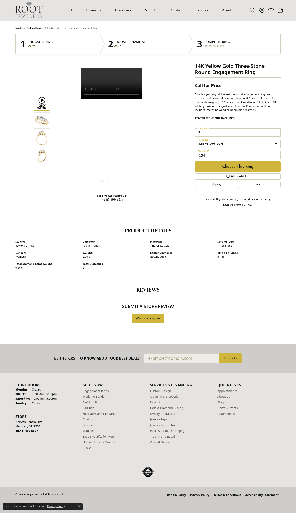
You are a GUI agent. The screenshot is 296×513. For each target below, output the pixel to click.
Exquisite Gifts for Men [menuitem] (98, 436)
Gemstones (123, 10)
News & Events (227, 408)
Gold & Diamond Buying (166, 408)
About (226, 10)
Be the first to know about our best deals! (97, 358)
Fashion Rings (34, 27)
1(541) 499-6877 (112, 199)
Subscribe (231, 358)
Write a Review (148, 318)
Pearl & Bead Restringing (167, 431)
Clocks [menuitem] (87, 448)
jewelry (19, 27)
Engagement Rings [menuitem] (96, 391)
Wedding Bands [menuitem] (93, 396)
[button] (252, 10)
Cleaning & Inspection (165, 396)
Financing (156, 402)
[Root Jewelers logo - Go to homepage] (29, 10)
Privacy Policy (199, 495)
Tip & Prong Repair (163, 436)
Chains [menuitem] (87, 419)
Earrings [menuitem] (88, 408)
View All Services (161, 442)
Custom (176, 10)
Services (202, 10)
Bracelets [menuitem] (89, 425)
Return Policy (176, 495)
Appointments (227, 391)
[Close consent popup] (79, 506)
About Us (223, 396)
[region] (111, 129)
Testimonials (226, 414)
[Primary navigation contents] (147, 10)
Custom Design (160, 391)
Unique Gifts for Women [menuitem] (99, 442)
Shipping (216, 184)
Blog (220, 402)
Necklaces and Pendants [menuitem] (99, 414)
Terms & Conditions (227, 495)
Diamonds (93, 10)
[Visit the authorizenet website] (148, 472)
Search (31, 46)
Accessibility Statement (262, 495)
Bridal (67, 10)
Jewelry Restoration (163, 425)
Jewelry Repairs (160, 419)
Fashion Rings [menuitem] (92, 402)
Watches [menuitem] (88, 431)
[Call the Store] (26, 431)
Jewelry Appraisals (162, 414)
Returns (260, 184)
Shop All (151, 10)
